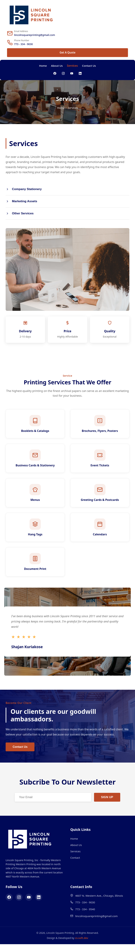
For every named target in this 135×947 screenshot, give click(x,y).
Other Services (20, 214)
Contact (75, 860)
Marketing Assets (21, 201)
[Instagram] (63, 73)
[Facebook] (55, 73)
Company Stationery (24, 189)
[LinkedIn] (80, 73)
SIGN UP (107, 800)
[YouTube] (72, 73)
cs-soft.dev (81, 941)
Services (72, 65)
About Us (57, 65)
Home (43, 65)
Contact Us (89, 65)
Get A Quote (67, 52)
